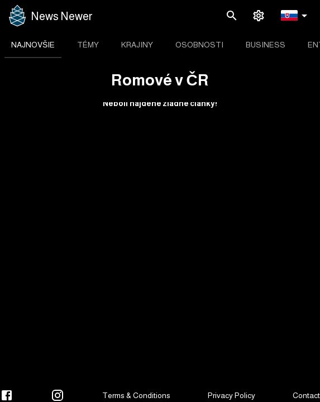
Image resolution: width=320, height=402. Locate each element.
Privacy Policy (231, 395)
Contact (306, 395)
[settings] (258, 15)
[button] (296, 16)
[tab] (32, 44)
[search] (231, 15)
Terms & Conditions (136, 395)
